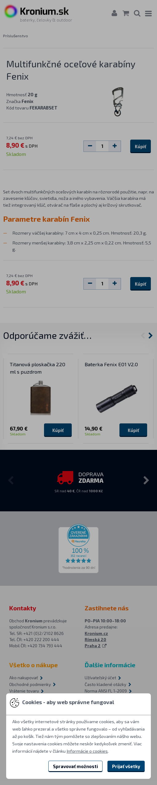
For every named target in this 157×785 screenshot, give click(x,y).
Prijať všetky (126, 766)
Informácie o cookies (87, 751)
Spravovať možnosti (75, 766)
